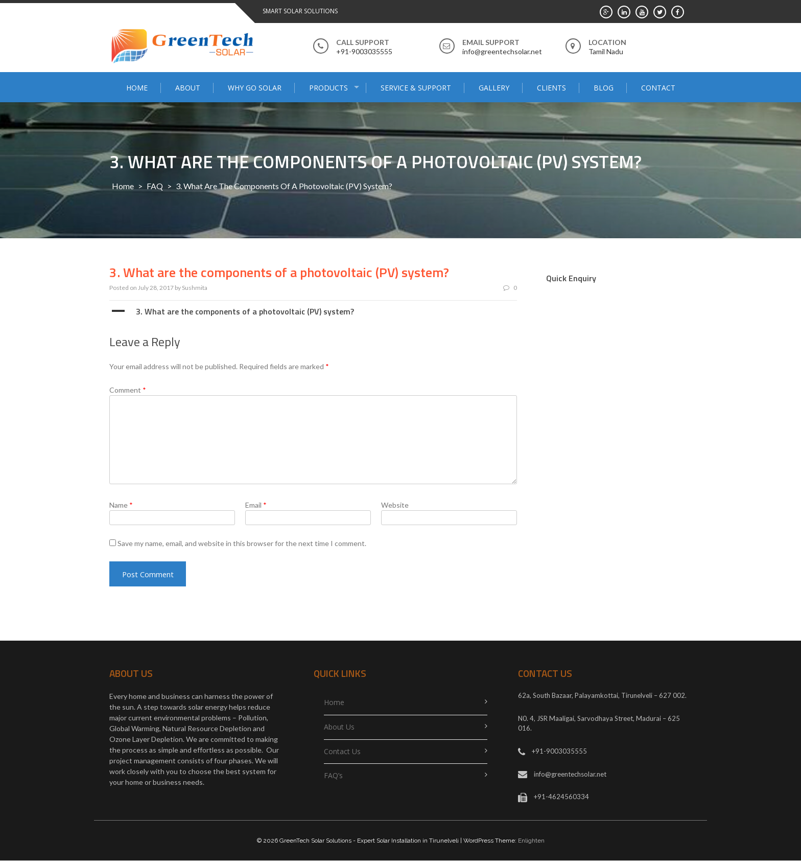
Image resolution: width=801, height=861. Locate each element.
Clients (551, 88)
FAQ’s (333, 776)
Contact (658, 88)
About (187, 88)
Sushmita (194, 287)
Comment (127, 390)
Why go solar (254, 88)
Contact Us (342, 752)
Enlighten (531, 841)
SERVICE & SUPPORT (416, 88)
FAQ (155, 186)
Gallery (494, 88)
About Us (339, 727)
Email (256, 505)
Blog (604, 88)
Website (395, 505)
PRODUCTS (328, 88)
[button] (313, 311)
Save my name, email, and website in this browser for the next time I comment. (241, 543)
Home (137, 88)
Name (121, 505)
